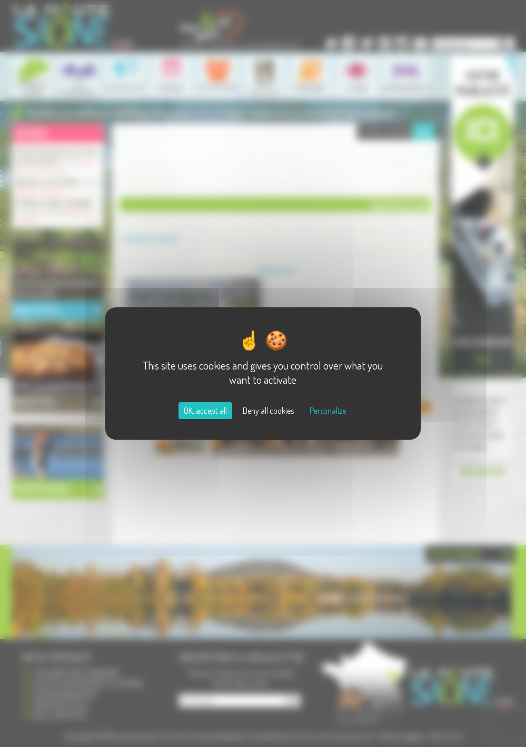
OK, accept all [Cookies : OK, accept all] (205, 410)
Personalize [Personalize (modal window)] (328, 410)
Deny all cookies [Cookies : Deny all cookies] (268, 410)
